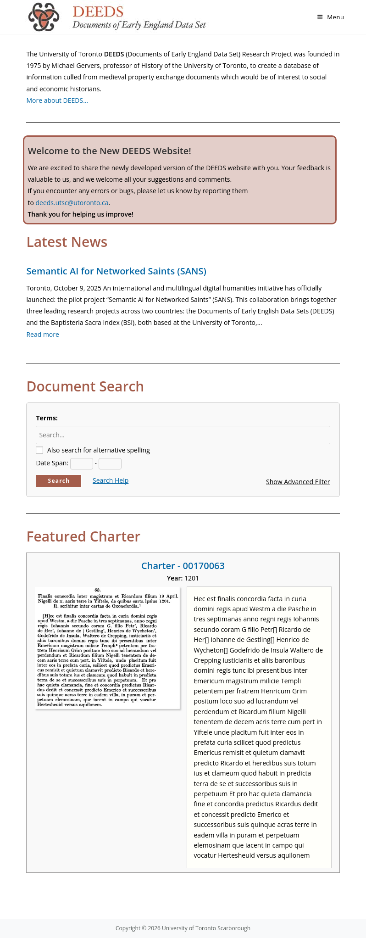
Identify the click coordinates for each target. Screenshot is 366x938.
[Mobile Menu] (330, 17)
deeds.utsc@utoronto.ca (71, 202)
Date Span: (52, 462)
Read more (42, 334)
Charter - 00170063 (183, 565)
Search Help (110, 480)
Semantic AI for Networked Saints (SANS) (116, 271)
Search (59, 481)
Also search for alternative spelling (98, 450)
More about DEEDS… (57, 100)
